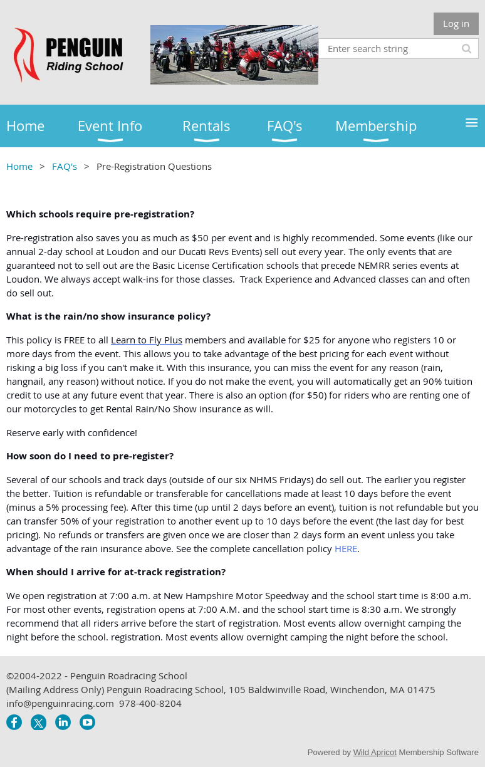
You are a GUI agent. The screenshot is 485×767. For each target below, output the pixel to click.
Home (19, 166)
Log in (456, 23)
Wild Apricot (375, 752)
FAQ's (64, 166)
